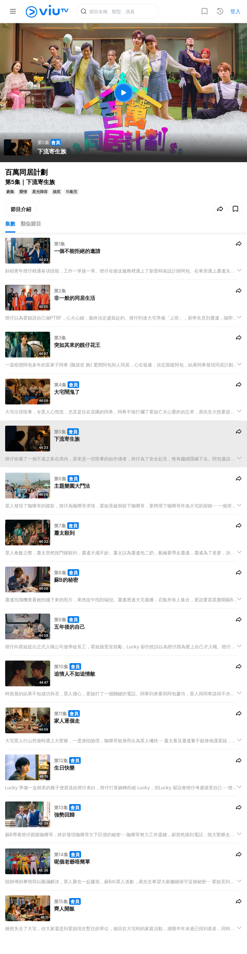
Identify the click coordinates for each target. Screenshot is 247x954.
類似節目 (31, 224)
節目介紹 (21, 209)
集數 (10, 224)
